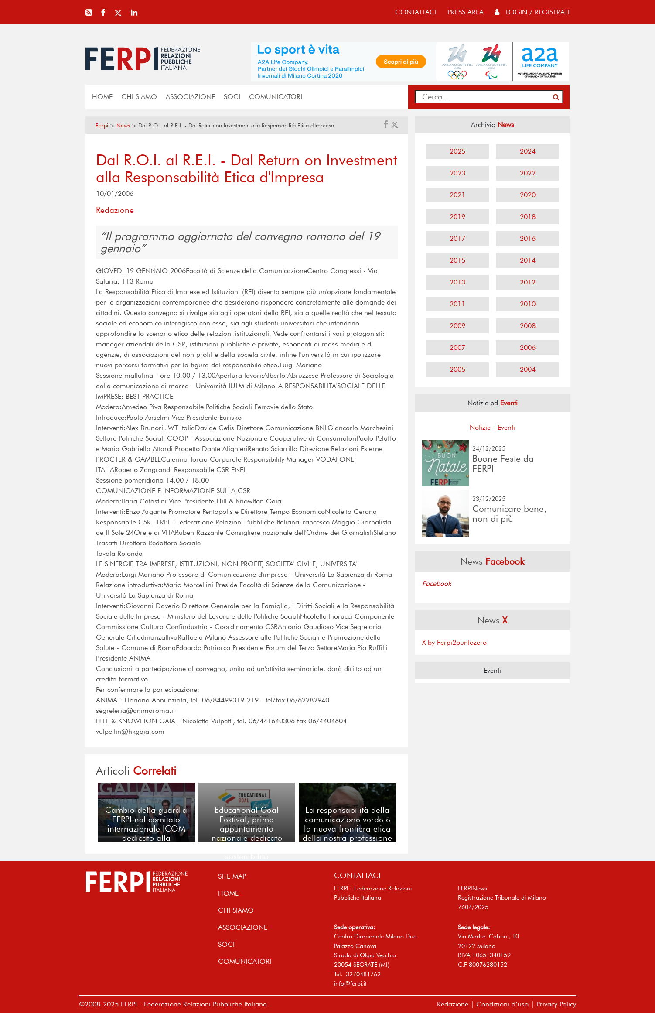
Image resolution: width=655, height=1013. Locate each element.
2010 (528, 304)
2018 (528, 216)
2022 (528, 173)
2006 (528, 347)
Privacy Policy (556, 1004)
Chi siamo (139, 96)
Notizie (480, 427)
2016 (528, 238)
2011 (457, 304)
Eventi (506, 427)
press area (465, 12)
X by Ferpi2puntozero (454, 642)
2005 (457, 369)
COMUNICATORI (275, 96)
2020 (528, 195)
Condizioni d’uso (502, 1004)
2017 (457, 238)
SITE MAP (232, 876)
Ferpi (102, 125)
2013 (457, 282)
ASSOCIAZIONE (190, 96)
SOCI (232, 96)
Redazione (452, 1004)
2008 (528, 326)
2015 (457, 260)
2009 (457, 326)
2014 (528, 260)
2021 (457, 195)
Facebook (436, 583)
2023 (457, 173)
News (123, 125)
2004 (528, 369)
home (102, 96)
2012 (528, 282)
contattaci (416, 12)
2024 (528, 151)
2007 (457, 347)
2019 (457, 216)
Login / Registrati (532, 12)
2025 (457, 151)
